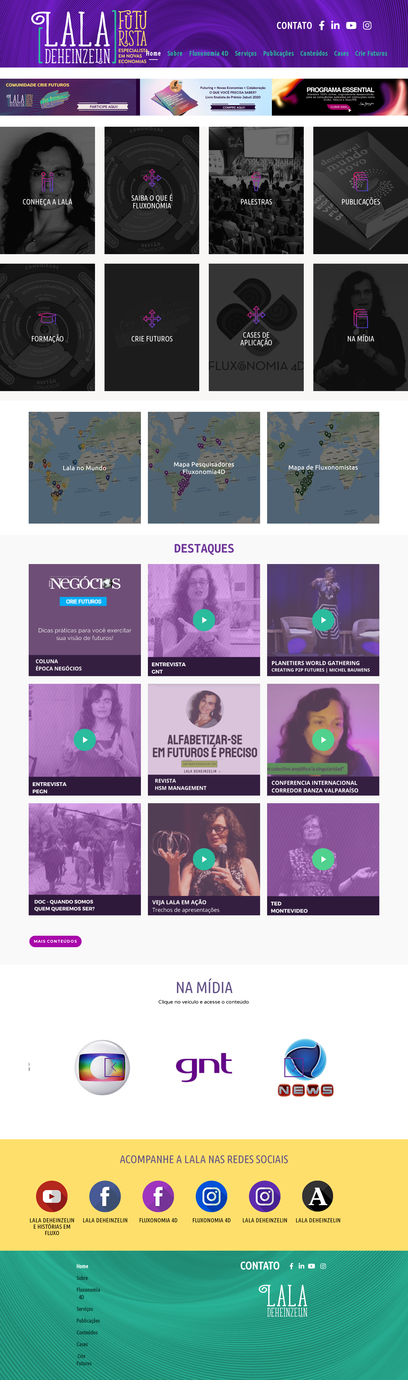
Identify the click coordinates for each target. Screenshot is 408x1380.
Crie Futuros (371, 53)
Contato (294, 25)
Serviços (246, 53)
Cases (341, 53)
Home (153, 53)
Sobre (175, 53)
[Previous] (114, 1067)
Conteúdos (314, 53)
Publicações (278, 53)
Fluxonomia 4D (209, 53)
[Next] (293, 1067)
